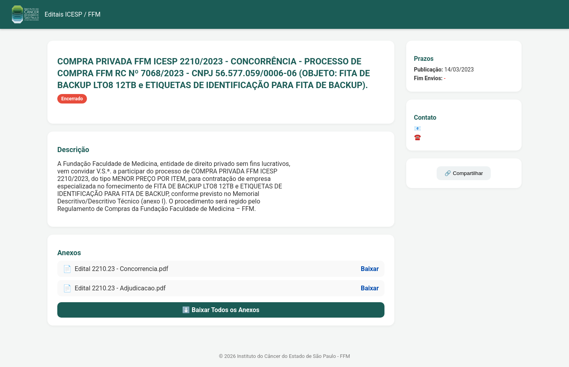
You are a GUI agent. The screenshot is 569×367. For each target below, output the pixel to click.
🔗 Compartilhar (464, 173)
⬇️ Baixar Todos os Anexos (220, 310)
